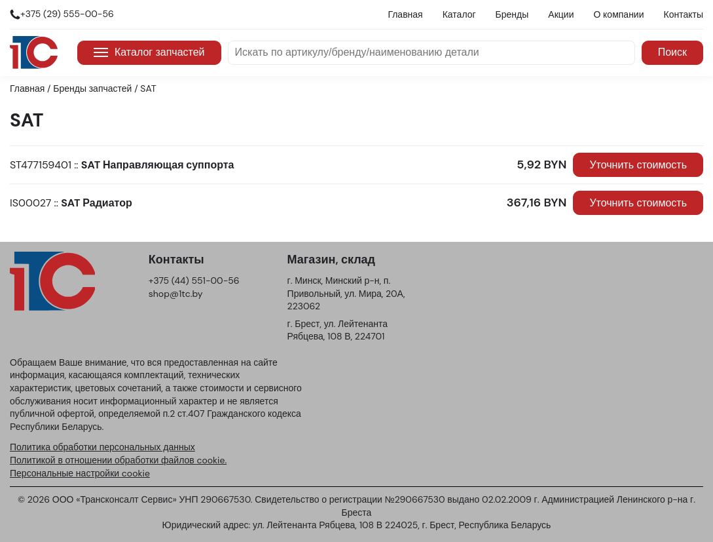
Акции (561, 14)
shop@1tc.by (176, 294)
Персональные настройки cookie (80, 473)
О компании (618, 14)
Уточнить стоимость (638, 164)
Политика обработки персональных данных (102, 447)
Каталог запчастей (149, 52)
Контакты (683, 14)
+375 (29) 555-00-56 (67, 14)
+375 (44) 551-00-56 (194, 280)
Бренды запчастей (92, 88)
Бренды (512, 14)
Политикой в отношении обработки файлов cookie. (118, 460)
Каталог (459, 14)
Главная (405, 14)
